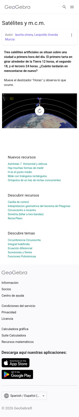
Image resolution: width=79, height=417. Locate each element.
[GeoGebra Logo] (17, 7)
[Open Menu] (72, 7)
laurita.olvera (24, 35)
